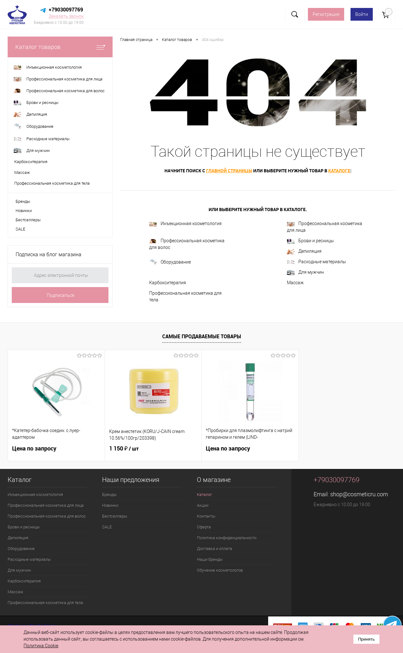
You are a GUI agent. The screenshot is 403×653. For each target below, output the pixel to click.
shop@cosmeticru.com (359, 494)
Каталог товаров (60, 47)
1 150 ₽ (124, 448)
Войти (361, 14)
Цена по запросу (34, 448)
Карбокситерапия (167, 282)
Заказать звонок (66, 16)
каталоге (339, 171)
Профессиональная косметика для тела (185, 296)
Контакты (206, 516)
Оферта (204, 527)
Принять (366, 639)
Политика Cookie (41, 645)
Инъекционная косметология (185, 223)
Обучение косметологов (220, 570)
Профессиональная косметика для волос (187, 244)
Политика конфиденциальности (226, 537)
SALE (20, 229)
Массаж (295, 282)
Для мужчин (305, 272)
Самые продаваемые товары (201, 336)
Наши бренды (210, 559)
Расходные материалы (316, 261)
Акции (202, 505)
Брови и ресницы (310, 241)
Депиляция (304, 251)
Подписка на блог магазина (48, 254)
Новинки (24, 210)
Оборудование (170, 262)
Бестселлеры (28, 219)
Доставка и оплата (214, 548)
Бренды (23, 201)
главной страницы (229, 171)
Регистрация (326, 14)
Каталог (204, 494)
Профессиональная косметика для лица (324, 227)
